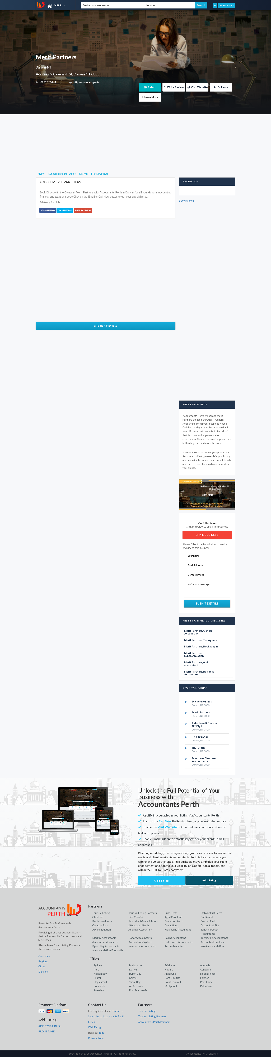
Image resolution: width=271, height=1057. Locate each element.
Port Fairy (206, 981)
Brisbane (170, 965)
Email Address (195, 565)
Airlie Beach (136, 986)
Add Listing (209, 880)
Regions (43, 961)
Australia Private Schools (143, 921)
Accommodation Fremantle (107, 950)
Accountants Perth (175, 946)
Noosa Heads (208, 973)
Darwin (133, 969)
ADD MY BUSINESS (49, 1026)
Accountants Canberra (105, 941)
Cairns (133, 977)
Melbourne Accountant (178, 929)
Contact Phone (196, 574)
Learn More (150, 97)
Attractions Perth (138, 925)
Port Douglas (172, 977)
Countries (44, 956)
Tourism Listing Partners (142, 912)
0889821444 (48, 82)
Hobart (169, 969)
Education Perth (174, 921)
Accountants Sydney (140, 941)
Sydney (98, 965)
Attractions (171, 925)
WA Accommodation (212, 946)
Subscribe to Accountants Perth (106, 1016)
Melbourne (135, 965)
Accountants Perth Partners (154, 1021)
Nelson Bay (100, 973)
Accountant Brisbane (213, 941)
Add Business (226, 5)
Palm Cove (206, 986)
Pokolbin (99, 990)
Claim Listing (65, 210)
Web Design (95, 1027)
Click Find (97, 917)
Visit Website (197, 87)
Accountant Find (210, 925)
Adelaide (205, 965)
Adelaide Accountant (140, 929)
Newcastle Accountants (142, 946)
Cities (41, 966)
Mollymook (171, 986)
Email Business (83, 210)
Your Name (193, 555)
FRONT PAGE (46, 1031)
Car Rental (207, 917)
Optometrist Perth (211, 912)
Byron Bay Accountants (105, 946)
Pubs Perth (171, 912)
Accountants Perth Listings (202, 1053)
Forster (204, 977)
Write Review (173, 87)
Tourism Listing (101, 912)
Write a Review (105, 325)
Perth (97, 969)
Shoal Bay (135, 981)
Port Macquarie (138, 990)
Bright (97, 977)
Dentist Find (208, 921)
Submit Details (207, 603)
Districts (43, 971)
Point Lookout (173, 981)
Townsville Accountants (214, 937)
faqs (101, 1032)
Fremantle (99, 986)
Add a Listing (48, 210)
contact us (118, 1011)
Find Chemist (135, 917)
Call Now (221, 87)
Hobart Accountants (140, 937)
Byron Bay (135, 973)
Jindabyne (170, 973)
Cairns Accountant (175, 937)
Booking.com (186, 200)
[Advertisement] (135, 147)
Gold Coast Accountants (179, 941)
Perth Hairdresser (102, 921)
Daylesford (100, 981)
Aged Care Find (173, 917)
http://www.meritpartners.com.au (92, 82)
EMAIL (150, 87)
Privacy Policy (96, 1038)
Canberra (205, 969)
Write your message (198, 584)
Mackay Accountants (104, 937)
